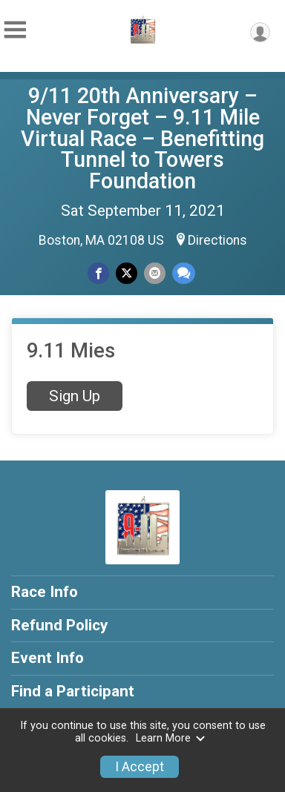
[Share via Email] (155, 273)
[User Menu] (260, 32)
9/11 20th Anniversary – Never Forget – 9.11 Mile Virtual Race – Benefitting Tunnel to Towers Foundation (142, 138)
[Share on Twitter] (126, 273)
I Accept (139, 766)
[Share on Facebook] (98, 273)
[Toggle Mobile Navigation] (15, 30)
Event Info (47, 658)
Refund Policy (59, 625)
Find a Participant (72, 691)
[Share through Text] (183, 273)
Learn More (171, 738)
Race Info (44, 592)
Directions (217, 240)
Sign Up (74, 396)
